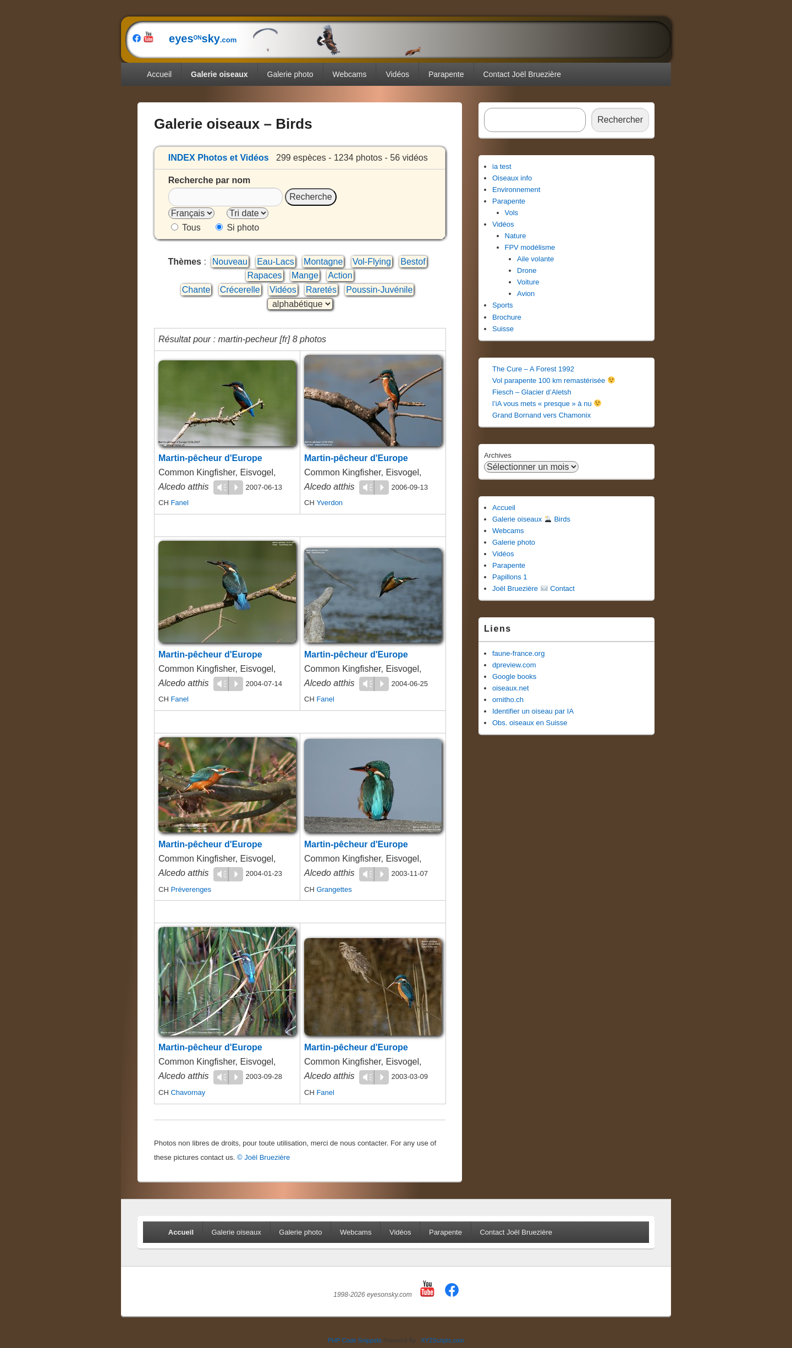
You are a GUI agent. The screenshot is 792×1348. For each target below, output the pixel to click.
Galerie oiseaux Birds (531, 519)
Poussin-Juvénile (379, 289)
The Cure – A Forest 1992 (533, 369)
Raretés (321, 289)
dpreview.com (514, 665)
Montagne (323, 261)
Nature (515, 236)
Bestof (412, 261)
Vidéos (397, 74)
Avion (526, 293)
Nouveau (230, 261)
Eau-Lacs (275, 261)
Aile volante (535, 259)
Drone (526, 270)
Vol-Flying (372, 261)
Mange (305, 275)
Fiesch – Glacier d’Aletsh (531, 392)
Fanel (179, 502)
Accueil (159, 74)
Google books (514, 676)
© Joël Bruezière (263, 1157)
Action (340, 275)
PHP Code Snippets (355, 1340)
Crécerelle (240, 289)
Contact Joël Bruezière (522, 74)
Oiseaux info (512, 178)
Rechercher (620, 119)
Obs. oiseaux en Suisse (530, 723)
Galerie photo (290, 74)
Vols (512, 213)
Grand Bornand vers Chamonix (541, 415)
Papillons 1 (509, 577)
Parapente (446, 74)
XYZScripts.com (442, 1340)
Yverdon (329, 502)
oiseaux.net (510, 688)
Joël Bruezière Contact (533, 588)
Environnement (516, 189)
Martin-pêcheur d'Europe (210, 458)
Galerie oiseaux (219, 74)
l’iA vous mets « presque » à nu (546, 403)
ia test (502, 166)
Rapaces (264, 275)
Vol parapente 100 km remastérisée (553, 380)
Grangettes (333, 889)
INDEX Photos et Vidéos (218, 157)
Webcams (350, 74)
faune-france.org (518, 653)
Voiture (528, 282)
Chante (196, 289)
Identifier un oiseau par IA (533, 711)
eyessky (289, 38)
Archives (498, 455)
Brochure (506, 317)
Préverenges (190, 889)
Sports (502, 305)
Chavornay (187, 1092)
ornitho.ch (508, 699)
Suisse (503, 329)
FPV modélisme (530, 247)
